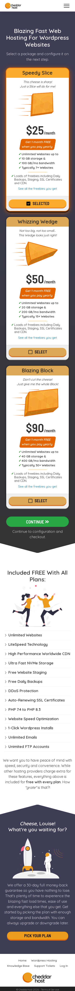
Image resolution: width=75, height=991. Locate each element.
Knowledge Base (18, 966)
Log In (64, 966)
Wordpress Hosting (44, 960)
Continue (37, 521)
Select (41, 351)
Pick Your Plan (37, 935)
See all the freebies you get (37, 189)
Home (22, 960)
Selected (41, 203)
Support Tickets (44, 966)
